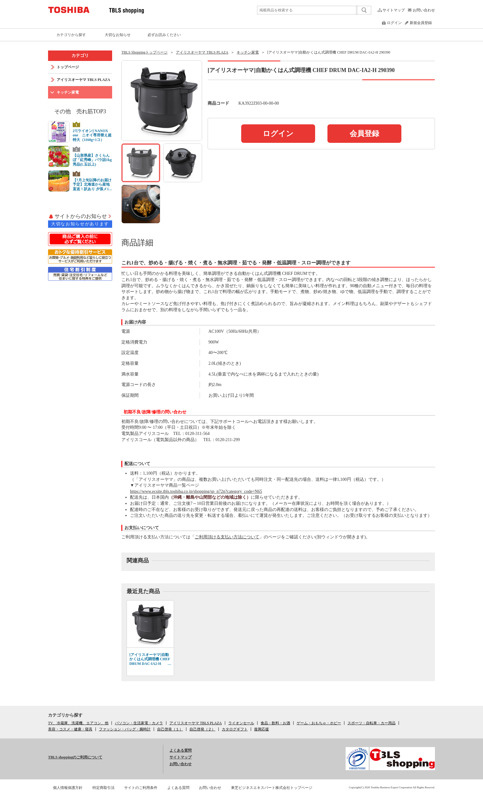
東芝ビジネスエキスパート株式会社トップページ (271, 788)
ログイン (394, 23)
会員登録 (364, 134)
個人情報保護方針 (68, 788)
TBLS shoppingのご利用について (75, 757)
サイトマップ (394, 10)
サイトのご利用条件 (140, 788)
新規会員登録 (421, 23)
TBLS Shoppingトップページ (144, 52)
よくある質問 (180, 750)
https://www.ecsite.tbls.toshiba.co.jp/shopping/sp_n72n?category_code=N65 (196, 491)
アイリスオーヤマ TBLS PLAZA (202, 52)
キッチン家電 (248, 52)
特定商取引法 (103, 788)
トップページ (68, 67)
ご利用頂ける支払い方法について (227, 537)
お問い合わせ (424, 10)
